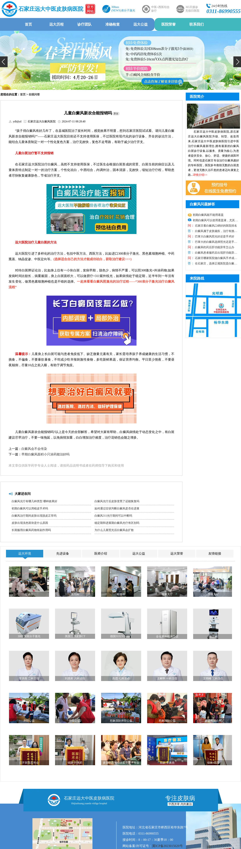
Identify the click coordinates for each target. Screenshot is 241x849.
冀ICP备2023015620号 (167, 846)
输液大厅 (167, 594)
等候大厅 (213, 594)
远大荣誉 (176, 553)
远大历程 (56, 24)
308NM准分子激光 (29, 636)
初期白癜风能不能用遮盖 (208, 214)
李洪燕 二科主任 (29, 678)
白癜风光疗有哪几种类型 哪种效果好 (34, 501)
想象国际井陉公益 (121, 720)
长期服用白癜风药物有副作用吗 (31, 530)
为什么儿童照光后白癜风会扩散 (114, 530)
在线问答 (34, 94)
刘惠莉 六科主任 (75, 678)
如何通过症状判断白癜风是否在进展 (116, 508)
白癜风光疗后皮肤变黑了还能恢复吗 (116, 501)
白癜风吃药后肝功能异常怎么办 (214, 247)
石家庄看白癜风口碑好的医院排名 (215, 225)
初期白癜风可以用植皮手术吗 (30, 508)
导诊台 (29, 594)
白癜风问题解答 (202, 204)
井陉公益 (29, 720)
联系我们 (196, 24)
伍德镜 (213, 636)
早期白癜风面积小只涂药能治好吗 (45, 454)
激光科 (75, 594)
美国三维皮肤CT (75, 636)
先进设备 (62, 553)
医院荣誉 (168, 24)
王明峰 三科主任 (213, 678)
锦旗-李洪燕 (167, 762)
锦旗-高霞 (213, 762)
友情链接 (214, 553)
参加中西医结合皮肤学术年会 (121, 762)
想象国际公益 (167, 720)
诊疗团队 (84, 24)
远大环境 (24, 553)
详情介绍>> (200, 174)
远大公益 (140, 24)
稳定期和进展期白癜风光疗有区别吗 (116, 522)
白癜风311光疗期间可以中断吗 (113, 515)
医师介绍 (100, 553)
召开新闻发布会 (29, 762)
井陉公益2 (75, 720)
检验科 (121, 594)
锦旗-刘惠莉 (75, 762)
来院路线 (197, 278)
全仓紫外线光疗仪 (167, 636)
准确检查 (112, 24)
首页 (28, 24)
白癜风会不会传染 (34, 448)
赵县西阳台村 (213, 720)
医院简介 (197, 97)
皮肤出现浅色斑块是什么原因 (30, 522)
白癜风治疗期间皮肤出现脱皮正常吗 (34, 515)
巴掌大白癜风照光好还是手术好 (214, 236)
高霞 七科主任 (121, 678)
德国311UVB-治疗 (121, 636)
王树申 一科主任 (167, 678)
